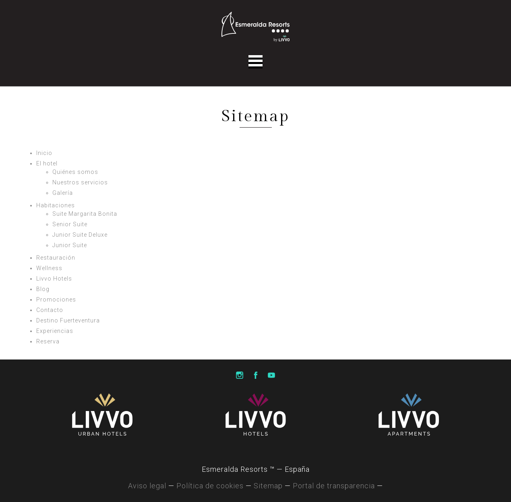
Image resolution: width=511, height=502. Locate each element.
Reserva (48, 341)
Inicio (44, 153)
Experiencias (54, 331)
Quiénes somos (75, 172)
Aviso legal (147, 485)
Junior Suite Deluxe (80, 234)
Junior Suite (69, 245)
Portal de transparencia (334, 485)
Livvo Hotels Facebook (255, 376)
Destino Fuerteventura (68, 320)
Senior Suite (69, 224)
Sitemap (268, 485)
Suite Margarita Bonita (84, 214)
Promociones (56, 299)
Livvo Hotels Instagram (239, 376)
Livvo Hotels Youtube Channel (271, 376)
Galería (62, 193)
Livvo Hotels (54, 278)
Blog (43, 289)
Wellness (49, 268)
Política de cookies (210, 485)
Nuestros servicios (80, 182)
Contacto (49, 310)
